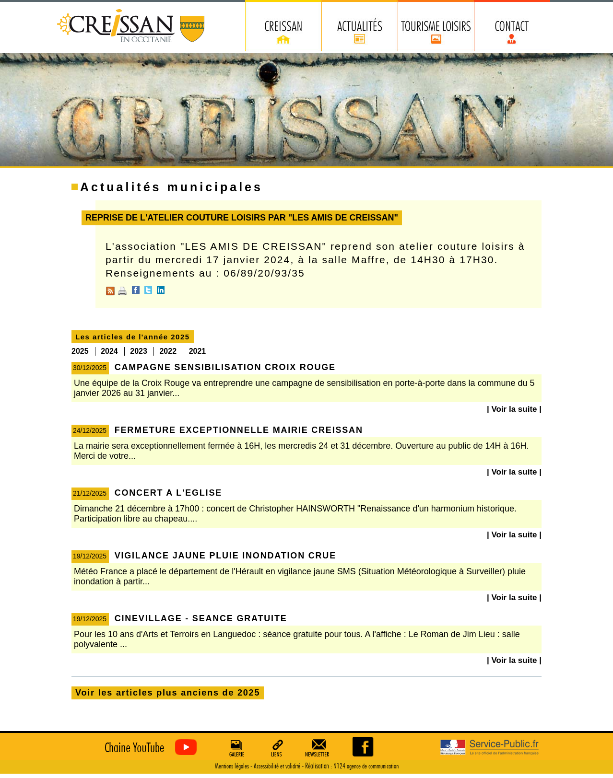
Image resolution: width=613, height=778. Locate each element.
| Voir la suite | (514, 409)
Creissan (131, 26)
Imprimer (122, 291)
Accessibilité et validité (277, 766)
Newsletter (319, 747)
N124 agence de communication (366, 766)
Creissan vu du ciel (148, 747)
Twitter (148, 290)
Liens (277, 747)
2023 (138, 351)
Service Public (489, 747)
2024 (109, 351)
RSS (110, 291)
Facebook (136, 290)
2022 (168, 351)
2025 (80, 351)
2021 (197, 351)
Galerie (235, 747)
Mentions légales (232, 766)
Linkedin (161, 290)
